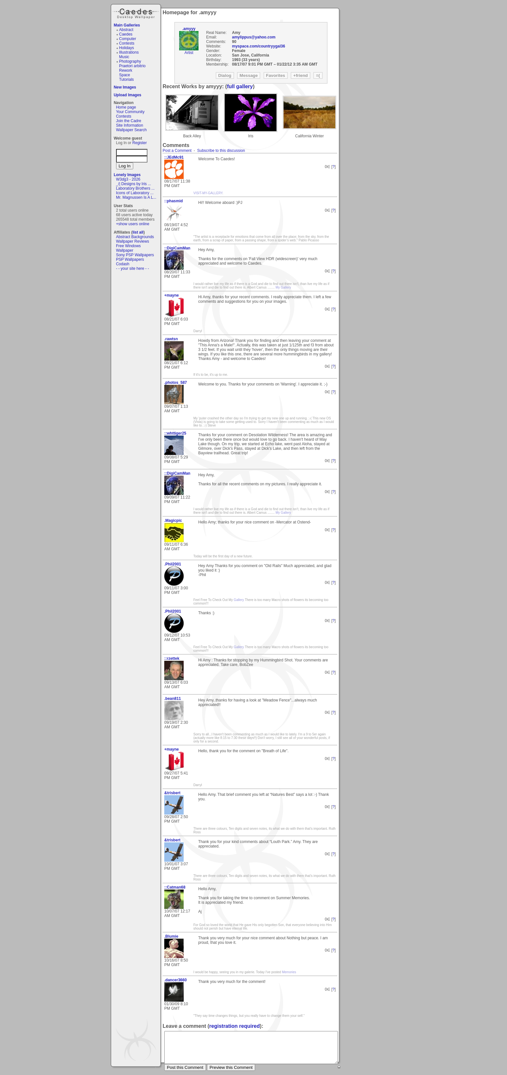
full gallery (240, 86)
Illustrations (129, 52)
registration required (234, 1026)
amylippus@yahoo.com (253, 37)
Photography (130, 61)
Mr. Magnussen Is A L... (136, 197)
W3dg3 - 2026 (128, 179)
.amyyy (189, 28)
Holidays (126, 48)
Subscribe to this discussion (221, 150)
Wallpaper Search (131, 130)
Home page (126, 107)
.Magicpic (173, 520)
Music (124, 57)
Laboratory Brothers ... (135, 188)
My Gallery (283, 287)
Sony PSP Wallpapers (135, 255)
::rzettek (171, 658)
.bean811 (172, 698)
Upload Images (127, 95)
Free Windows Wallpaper (128, 248)
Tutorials (126, 79)
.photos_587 (175, 382)
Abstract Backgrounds (135, 237)
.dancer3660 (175, 980)
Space (124, 75)
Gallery (238, 600)
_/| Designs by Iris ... (133, 184)
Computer (127, 39)
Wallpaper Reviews (132, 241)
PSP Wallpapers (130, 259)
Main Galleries (127, 25)
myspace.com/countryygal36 (258, 46)
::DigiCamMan (177, 248)
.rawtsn (171, 339)
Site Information (129, 125)
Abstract (126, 29)
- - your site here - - (132, 268)
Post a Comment (177, 150)
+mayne (171, 295)
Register (139, 143)
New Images (125, 87)
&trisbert (172, 793)
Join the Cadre (128, 121)
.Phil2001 (172, 564)
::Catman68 (174, 887)
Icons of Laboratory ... (135, 193)
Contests (126, 43)
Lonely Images (127, 175)
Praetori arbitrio (132, 66)
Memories (289, 972)
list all (138, 232)
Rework (125, 70)
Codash (122, 264)
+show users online (132, 224)
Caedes (136, 12)
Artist (188, 52)
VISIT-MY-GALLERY (207, 193)
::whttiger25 (175, 433)
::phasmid (173, 201)
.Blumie (171, 936)
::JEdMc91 (174, 157)
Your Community (130, 112)
